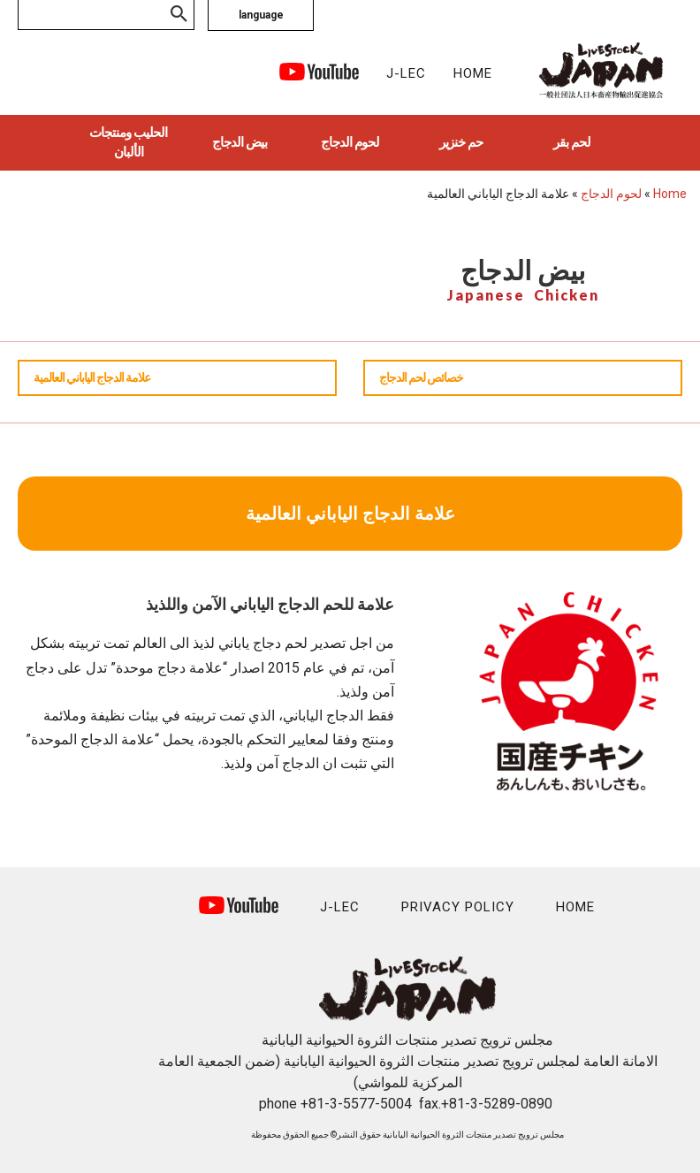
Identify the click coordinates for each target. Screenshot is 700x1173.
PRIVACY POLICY (457, 907)
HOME (472, 73)
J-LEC (406, 73)
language (261, 15)
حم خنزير (461, 142)
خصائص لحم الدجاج (421, 377)
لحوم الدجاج (350, 142)
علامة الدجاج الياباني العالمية (92, 377)
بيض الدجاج (239, 142)
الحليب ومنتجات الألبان (128, 143)
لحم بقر (571, 142)
